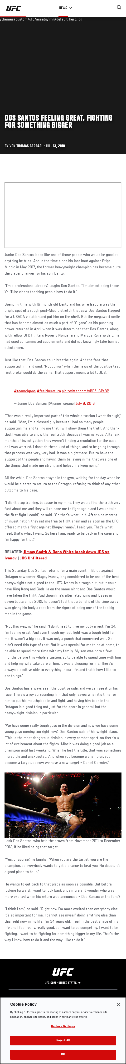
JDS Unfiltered (33, 558)
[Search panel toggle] (119, 7)
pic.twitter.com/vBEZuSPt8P (85, 391)
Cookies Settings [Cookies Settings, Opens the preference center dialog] (63, 1026)
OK (63, 1054)
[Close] (118, 1004)
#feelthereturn (49, 391)
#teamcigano (25, 391)
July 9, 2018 (85, 404)
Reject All (63, 1040)
